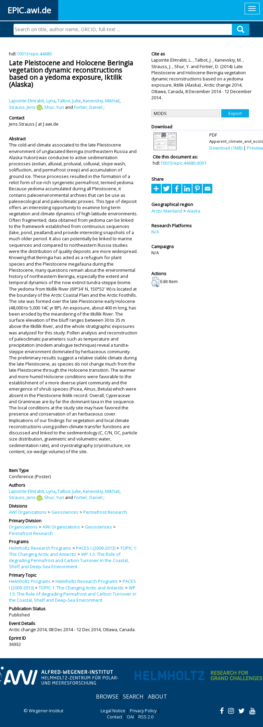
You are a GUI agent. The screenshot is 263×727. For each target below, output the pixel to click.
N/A (155, 232)
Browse (107, 696)
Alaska (193, 211)
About (157, 696)
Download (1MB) (225, 148)
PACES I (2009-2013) (95, 548)
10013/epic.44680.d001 (183, 163)
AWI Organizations (28, 512)
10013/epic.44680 (34, 54)
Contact (114, 717)
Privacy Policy (143, 710)
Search (133, 696)
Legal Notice (113, 710)
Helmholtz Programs (30, 581)
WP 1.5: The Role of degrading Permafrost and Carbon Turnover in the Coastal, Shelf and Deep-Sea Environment (69, 560)
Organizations (23, 527)
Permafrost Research (105, 512)
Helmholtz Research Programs (40, 548)
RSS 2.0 (145, 717)
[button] (155, 282)
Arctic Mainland (166, 211)
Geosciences (64, 512)
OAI (130, 717)
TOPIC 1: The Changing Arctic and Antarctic (73, 551)
